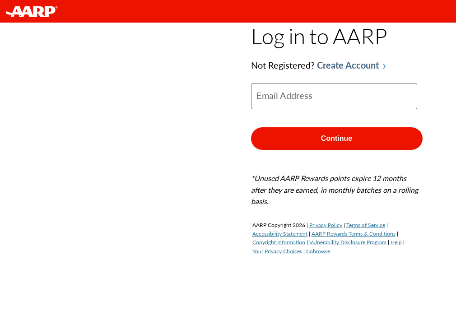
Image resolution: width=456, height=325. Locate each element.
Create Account (348, 65)
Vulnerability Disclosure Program (347, 242)
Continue (336, 138)
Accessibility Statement (279, 233)
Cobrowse (318, 251)
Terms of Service (365, 225)
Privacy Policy (325, 225)
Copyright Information (278, 242)
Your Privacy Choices (277, 251)
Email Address (284, 95)
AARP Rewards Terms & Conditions (354, 233)
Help (396, 242)
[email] (334, 96)
